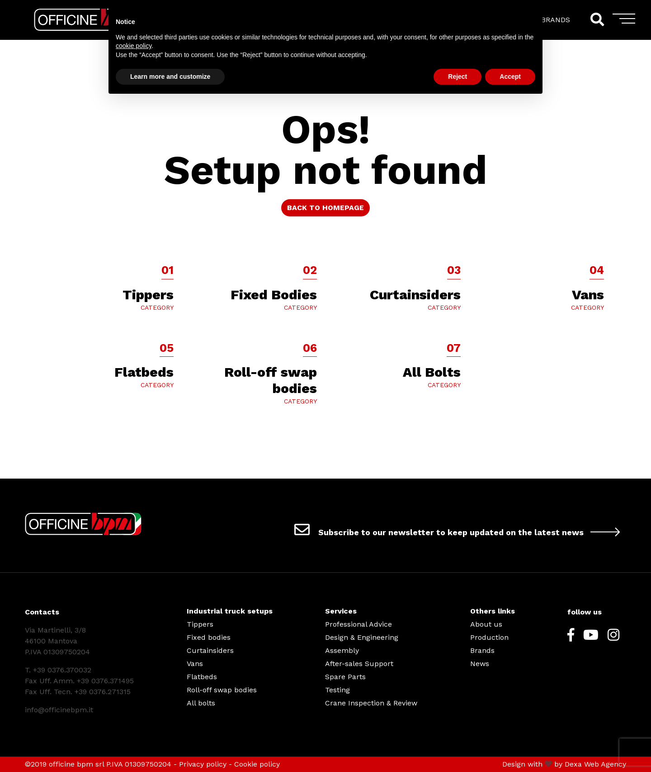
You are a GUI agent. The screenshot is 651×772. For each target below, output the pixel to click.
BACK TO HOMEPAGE (325, 207)
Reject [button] (457, 76)
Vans (195, 663)
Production (489, 637)
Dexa (573, 764)
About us (486, 624)
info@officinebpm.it (59, 709)
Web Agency (605, 764)
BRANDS (555, 19)
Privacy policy (202, 764)
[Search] (597, 19)
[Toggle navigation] (624, 22)
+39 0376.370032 (62, 670)
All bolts (201, 703)
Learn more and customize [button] (170, 76)
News (479, 663)
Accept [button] (510, 76)
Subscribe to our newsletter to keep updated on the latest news (460, 529)
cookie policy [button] (133, 45)
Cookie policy (257, 764)
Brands (482, 650)
